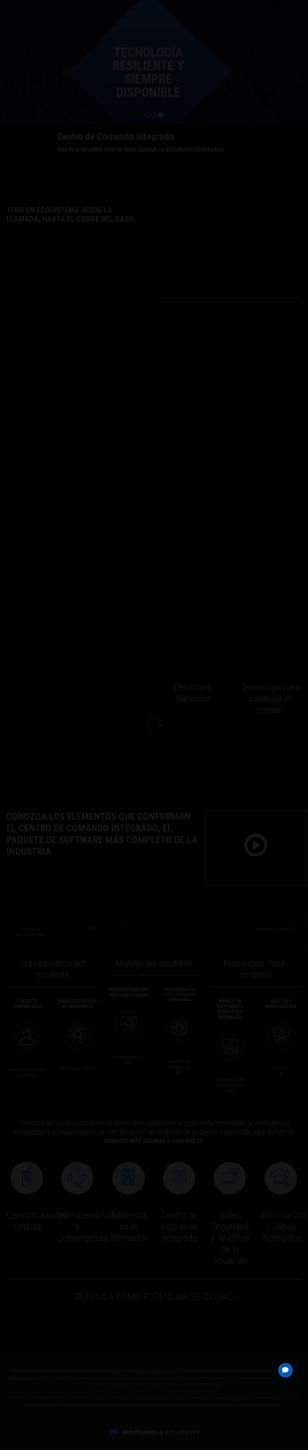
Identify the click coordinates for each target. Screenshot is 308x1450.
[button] (285, 1370)
